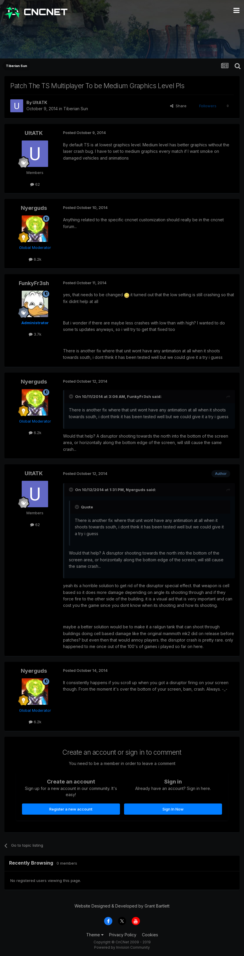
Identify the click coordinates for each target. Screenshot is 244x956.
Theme (95, 934)
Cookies (150, 934)
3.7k (35, 334)
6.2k (35, 259)
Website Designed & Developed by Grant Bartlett (122, 905)
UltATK (40, 102)
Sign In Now (173, 809)
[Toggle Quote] (71, 396)
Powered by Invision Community (122, 947)
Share (178, 105)
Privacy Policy (122, 934)
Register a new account (70, 809)
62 (35, 184)
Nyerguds (34, 208)
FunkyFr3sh (34, 283)
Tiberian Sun (75, 108)
